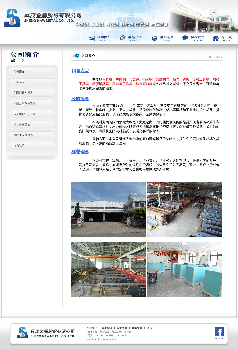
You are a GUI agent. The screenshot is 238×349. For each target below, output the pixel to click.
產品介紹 (107, 328)
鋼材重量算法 (21, 124)
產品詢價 (122, 328)
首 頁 (150, 328)
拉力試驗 (19, 145)
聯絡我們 (137, 328)
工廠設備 (19, 82)
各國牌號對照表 (23, 92)
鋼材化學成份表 (23, 135)
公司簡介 (19, 71)
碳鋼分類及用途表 (24, 103)
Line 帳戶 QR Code (24, 113)
